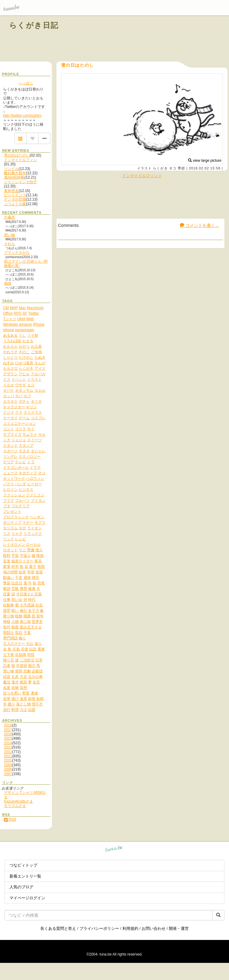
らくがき (160, 168)
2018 (8, 725)
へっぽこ (26, 83)
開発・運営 (179, 928)
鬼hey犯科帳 (14, 177)
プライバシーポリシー (99, 928)
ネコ (172, 168)
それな (9, 244)
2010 (8, 760)
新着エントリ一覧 (25, 876)
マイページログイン (27, 898)
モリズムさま (15, 806)
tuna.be (114, 849)
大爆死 (9, 217)
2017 (8, 730)
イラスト (144, 168)
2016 (8, 734)
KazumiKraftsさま (18, 801)
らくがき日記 (34, 25)
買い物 (9, 235)
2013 (8, 747)
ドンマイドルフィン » (141, 175)
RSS (10, 819)
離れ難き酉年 (15, 173)
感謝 (7, 283)
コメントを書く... (199, 225)
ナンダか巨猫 (15, 199)
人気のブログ (21, 887)
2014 (8, 743)
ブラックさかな (17, 252)
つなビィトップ (23, 865)
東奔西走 (11, 191)
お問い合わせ (153, 928)
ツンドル (11, 169)
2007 (8, 774)
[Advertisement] (150, 39)
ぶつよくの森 (15, 204)
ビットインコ (15, 195)
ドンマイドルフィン (20, 160)
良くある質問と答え (58, 928)
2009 (8, 765)
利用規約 (130, 928)
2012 (8, 752)
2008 (8, 769)
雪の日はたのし (17, 155)
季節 (181, 168)
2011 (8, 756)
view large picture (204, 160)
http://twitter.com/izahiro (22, 115)
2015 (8, 738)
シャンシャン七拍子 (20, 182)
